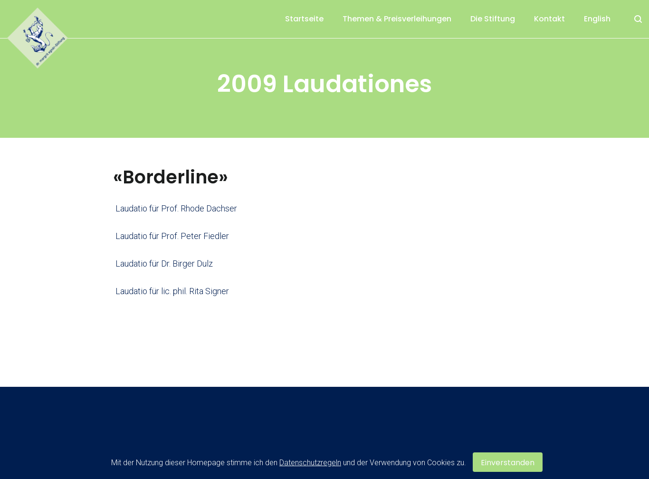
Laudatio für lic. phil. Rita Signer (172, 291)
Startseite (304, 18)
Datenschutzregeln (310, 462)
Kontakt (549, 18)
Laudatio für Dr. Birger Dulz (164, 263)
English (597, 18)
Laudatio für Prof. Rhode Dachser (176, 208)
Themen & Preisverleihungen (397, 18)
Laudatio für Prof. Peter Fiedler (172, 236)
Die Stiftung (492, 18)
